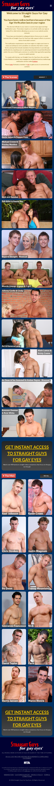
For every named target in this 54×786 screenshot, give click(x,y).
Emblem (35, 61)
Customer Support (22, 775)
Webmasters (9, 775)
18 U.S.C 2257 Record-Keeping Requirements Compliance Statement (27, 757)
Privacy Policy (37, 775)
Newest (42, 77)
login (11, 64)
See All (46, 476)
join (28, 64)
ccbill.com (27, 771)
